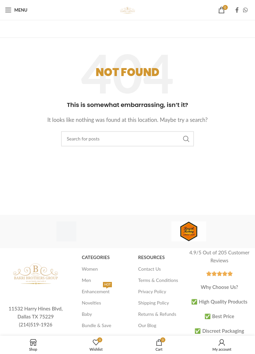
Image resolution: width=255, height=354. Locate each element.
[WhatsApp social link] (245, 10)
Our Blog (147, 325)
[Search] (127, 138)
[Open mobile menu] (16, 10)
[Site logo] (127, 9)
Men (86, 280)
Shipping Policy (153, 303)
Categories (96, 257)
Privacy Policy (152, 291)
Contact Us (149, 269)
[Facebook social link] (237, 10)
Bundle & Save (96, 325)
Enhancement (97, 290)
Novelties (91, 303)
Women (90, 269)
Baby (87, 314)
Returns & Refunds (157, 314)
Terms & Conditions (158, 280)
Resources (151, 257)
